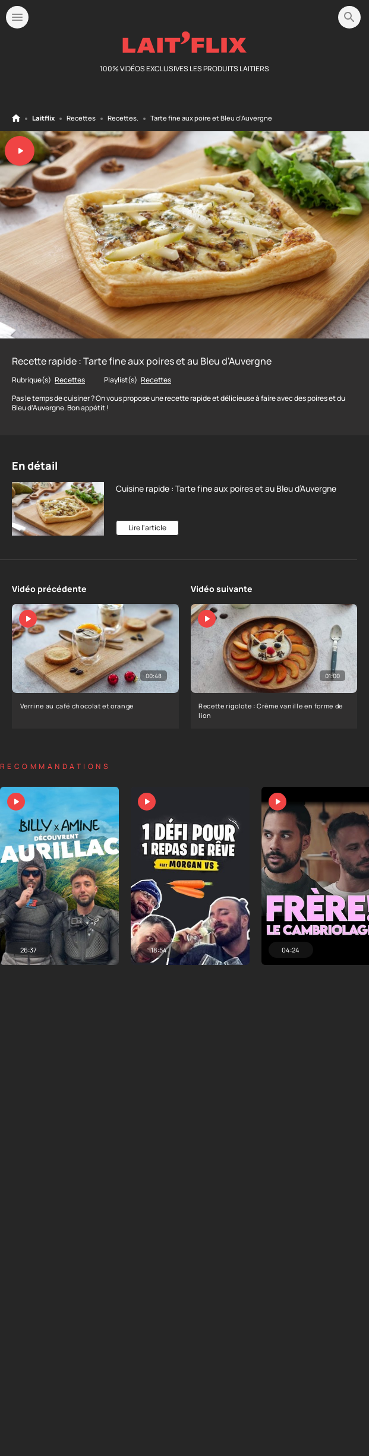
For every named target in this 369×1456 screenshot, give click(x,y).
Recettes (81, 118)
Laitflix (43, 118)
